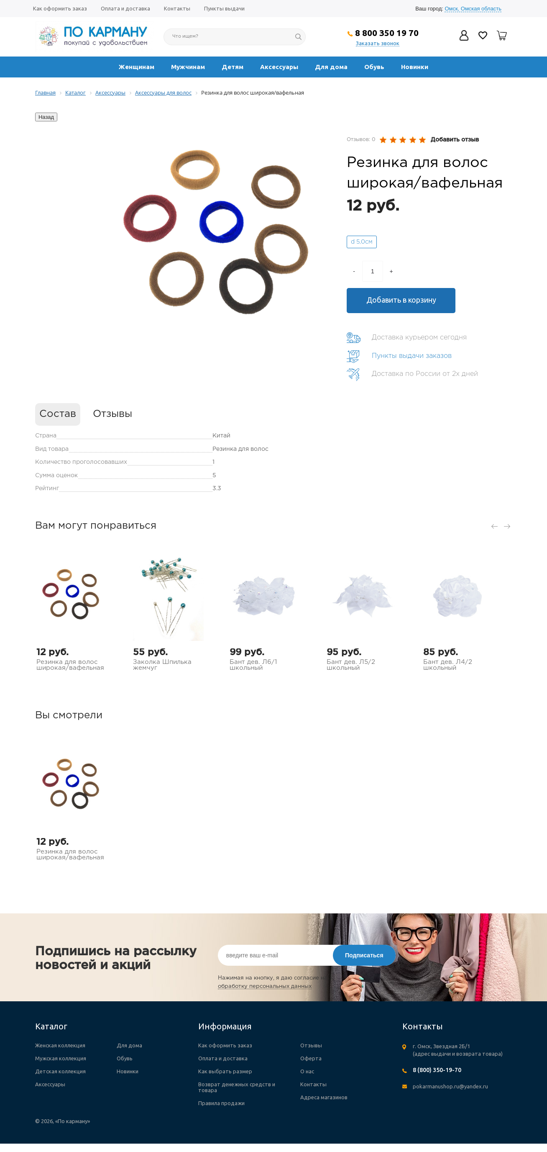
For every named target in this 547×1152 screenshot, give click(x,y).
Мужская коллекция (60, 1058)
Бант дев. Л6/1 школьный (253, 665)
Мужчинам (188, 66)
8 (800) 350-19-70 (437, 1070)
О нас (307, 1071)
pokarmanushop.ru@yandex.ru (450, 1086)
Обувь (374, 66)
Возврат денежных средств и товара (236, 1087)
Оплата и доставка (125, 8)
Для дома (331, 66)
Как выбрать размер (225, 1071)
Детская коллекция (60, 1071)
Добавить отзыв (455, 139)
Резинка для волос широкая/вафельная (70, 665)
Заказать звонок (377, 43)
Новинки (414, 66)
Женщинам (136, 66)
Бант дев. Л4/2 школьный (447, 665)
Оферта (311, 1058)
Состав (57, 414)
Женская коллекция (60, 1045)
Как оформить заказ (60, 8)
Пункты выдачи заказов (412, 356)
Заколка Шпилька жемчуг (162, 665)
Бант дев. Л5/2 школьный (351, 665)
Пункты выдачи (224, 8)
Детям (232, 66)
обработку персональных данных (265, 986)
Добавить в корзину (401, 300)
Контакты (177, 8)
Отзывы (112, 414)
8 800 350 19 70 (387, 33)
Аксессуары (279, 66)
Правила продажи (221, 1103)
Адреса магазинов (324, 1097)
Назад (46, 117)
